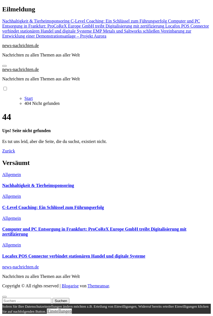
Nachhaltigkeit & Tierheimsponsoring (38, 185)
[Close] (4, 297)
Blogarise (70, 285)
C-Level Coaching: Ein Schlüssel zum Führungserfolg (53, 207)
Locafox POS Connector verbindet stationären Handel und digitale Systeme (73, 256)
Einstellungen (59, 311)
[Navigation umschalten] (4, 66)
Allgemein (11, 174)
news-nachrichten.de (20, 45)
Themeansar (98, 285)
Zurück (8, 151)
